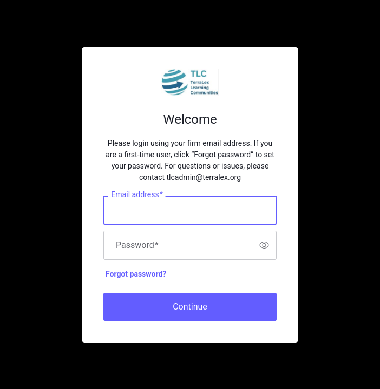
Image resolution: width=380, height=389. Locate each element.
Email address (136, 194)
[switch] (264, 245)
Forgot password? (136, 274)
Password (137, 245)
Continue (190, 306)
